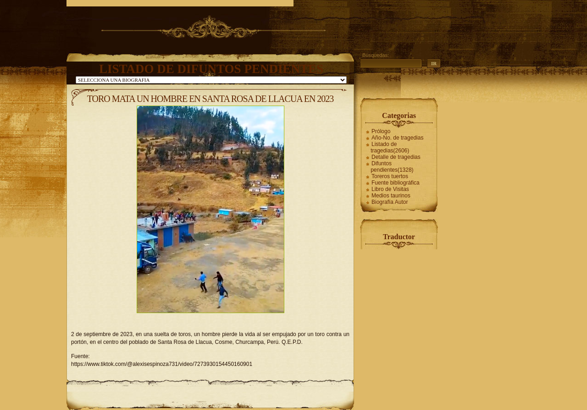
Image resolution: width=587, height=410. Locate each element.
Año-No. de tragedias (397, 138)
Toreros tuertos (389, 176)
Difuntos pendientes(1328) (392, 166)
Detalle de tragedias (396, 157)
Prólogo (380, 131)
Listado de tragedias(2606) (390, 147)
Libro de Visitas (390, 189)
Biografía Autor (389, 202)
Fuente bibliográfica (395, 183)
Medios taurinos (390, 195)
